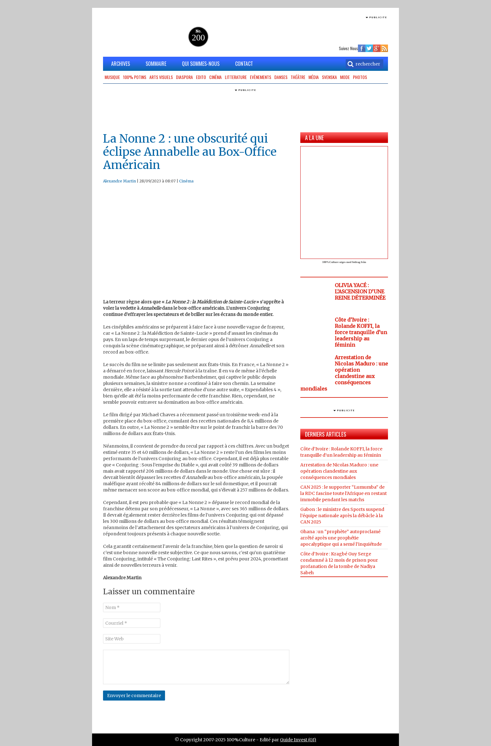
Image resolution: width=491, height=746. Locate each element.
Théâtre (298, 77)
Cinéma (215, 77)
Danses (280, 77)
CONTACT (244, 63)
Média (313, 77)
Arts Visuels (161, 77)
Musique (112, 77)
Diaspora (184, 77)
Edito (201, 77)
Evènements (260, 77)
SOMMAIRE (156, 63)
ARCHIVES (120, 63)
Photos (360, 77)
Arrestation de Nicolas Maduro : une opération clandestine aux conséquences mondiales (344, 373)
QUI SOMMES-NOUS (201, 63)
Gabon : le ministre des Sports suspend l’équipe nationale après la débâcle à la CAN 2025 (342, 516)
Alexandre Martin (119, 181)
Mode (345, 77)
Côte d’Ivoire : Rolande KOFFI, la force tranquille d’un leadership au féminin (361, 332)
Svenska (329, 77)
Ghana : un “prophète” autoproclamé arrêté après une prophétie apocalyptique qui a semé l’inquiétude (341, 538)
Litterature (236, 77)
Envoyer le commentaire (134, 695)
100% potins (134, 77)
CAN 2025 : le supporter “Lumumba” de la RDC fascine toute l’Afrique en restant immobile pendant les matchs (343, 493)
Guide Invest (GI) (298, 740)
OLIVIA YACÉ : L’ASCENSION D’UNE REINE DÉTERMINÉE (360, 291)
